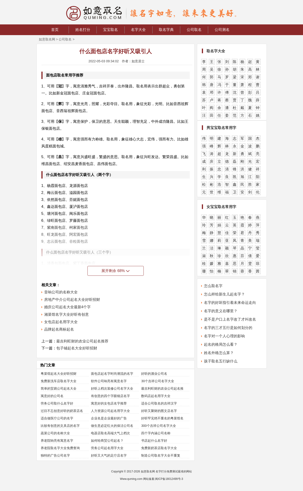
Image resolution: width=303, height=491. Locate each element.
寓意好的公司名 (52, 396)
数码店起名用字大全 (155, 396)
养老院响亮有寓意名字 (57, 440)
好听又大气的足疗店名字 (109, 455)
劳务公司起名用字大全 (107, 448)
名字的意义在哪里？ (220, 311)
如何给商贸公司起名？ (107, 440)
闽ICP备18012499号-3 (169, 479)
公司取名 (194, 30)
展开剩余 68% (115, 271)
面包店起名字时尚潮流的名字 (112, 373)
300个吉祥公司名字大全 (158, 426)
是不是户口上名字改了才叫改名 (230, 319)
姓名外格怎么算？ (219, 353)
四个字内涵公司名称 (155, 433)
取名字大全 (215, 51)
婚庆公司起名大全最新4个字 (67, 307)
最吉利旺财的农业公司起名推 (162, 388)
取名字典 (166, 30)
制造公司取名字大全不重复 (160, 455)
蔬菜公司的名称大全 (55, 433)
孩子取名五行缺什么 (220, 361)
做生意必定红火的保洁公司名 (112, 426)
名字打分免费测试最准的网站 (174, 471)
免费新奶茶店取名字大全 (159, 448)
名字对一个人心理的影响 (224, 336)
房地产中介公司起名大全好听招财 (72, 300)
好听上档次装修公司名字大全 (112, 388)
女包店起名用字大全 (61, 322)
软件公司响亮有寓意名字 (109, 381)
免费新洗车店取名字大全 (59, 381)
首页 (55, 30)
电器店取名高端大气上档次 (110, 433)
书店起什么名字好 (154, 440)
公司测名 (222, 30)
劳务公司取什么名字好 (57, 403)
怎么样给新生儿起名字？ (224, 294)
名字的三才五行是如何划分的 (228, 328)
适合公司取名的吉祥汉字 (159, 403)
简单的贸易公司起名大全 (59, 388)
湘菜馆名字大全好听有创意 (66, 314)
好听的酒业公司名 (154, 373)
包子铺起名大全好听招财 (76, 348)
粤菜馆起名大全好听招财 (59, 373)
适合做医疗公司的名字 (57, 418)
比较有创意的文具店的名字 (60, 426)
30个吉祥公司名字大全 (157, 381)
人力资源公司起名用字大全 (110, 411)
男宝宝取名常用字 (221, 128)
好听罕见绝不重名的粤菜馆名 (162, 418)
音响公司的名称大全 (61, 292)
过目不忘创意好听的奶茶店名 (62, 411)
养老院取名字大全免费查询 (60, 448)
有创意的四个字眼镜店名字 (110, 396)
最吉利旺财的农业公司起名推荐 (82, 341)
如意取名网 (47, 39)
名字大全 (138, 30)
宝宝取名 (110, 30)
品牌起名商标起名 (59, 329)
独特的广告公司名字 (55, 455)
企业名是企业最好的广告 (109, 418)
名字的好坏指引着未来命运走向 (230, 303)
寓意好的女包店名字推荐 (109, 403)
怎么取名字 (213, 286)
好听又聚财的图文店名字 (159, 411)
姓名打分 (82, 30)
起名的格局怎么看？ (220, 344)
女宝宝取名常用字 (221, 207)
